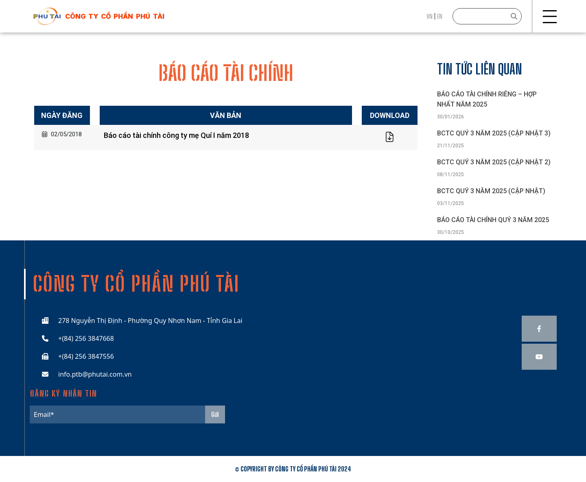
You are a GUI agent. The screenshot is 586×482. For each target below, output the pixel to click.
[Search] (487, 16)
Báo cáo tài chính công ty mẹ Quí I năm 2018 (176, 135)
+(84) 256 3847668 (86, 338)
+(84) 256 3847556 (86, 356)
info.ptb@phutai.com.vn (95, 374)
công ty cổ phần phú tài (114, 16)
